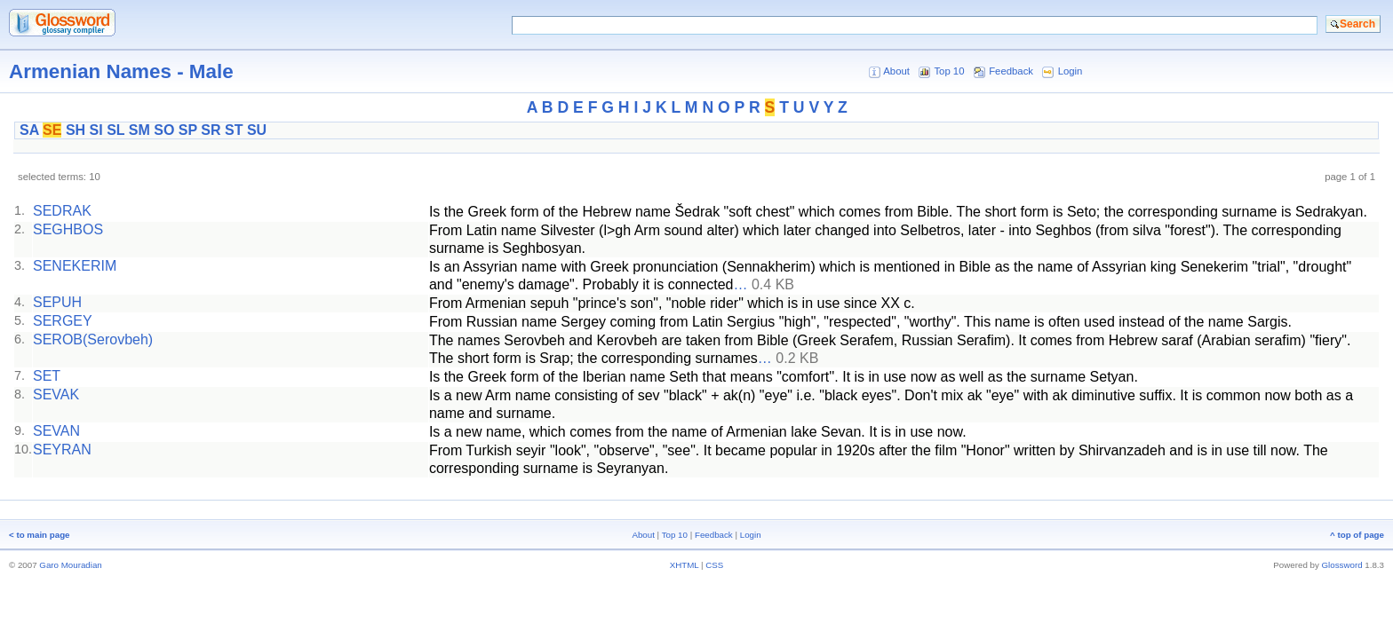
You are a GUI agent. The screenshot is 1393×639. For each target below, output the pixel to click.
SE (52, 130)
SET (46, 375)
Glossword (1342, 565)
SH (75, 130)
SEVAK (56, 394)
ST (234, 130)
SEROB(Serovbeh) (93, 339)
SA (29, 130)
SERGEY (62, 320)
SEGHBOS (68, 229)
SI (96, 130)
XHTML (684, 565)
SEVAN (56, 430)
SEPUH (57, 302)
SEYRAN (62, 449)
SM (139, 130)
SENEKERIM (74, 265)
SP (188, 130)
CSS (714, 565)
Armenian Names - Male (121, 71)
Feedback (1011, 71)
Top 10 (949, 71)
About (896, 71)
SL (115, 130)
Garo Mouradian (70, 565)
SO (164, 130)
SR (210, 130)
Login (1070, 71)
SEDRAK (62, 210)
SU (257, 130)
